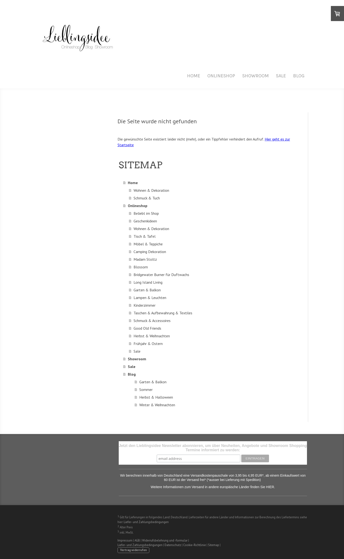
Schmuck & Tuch (147, 198)
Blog (299, 76)
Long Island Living (148, 282)
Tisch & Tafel (145, 236)
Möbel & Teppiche (148, 244)
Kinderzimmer (145, 305)
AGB (137, 540)
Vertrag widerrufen (133, 550)
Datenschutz (173, 545)
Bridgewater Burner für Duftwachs (161, 274)
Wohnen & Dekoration (151, 190)
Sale (281, 76)
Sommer (146, 389)
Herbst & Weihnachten (152, 335)
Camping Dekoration (150, 251)
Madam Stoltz (145, 259)
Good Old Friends (147, 328)
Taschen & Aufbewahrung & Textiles (163, 313)
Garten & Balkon (147, 290)
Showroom (255, 76)
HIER (270, 487)
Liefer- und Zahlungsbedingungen (146, 522)
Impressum (125, 540)
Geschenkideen (145, 221)
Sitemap (213, 545)
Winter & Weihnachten (157, 404)
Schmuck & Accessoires (152, 320)
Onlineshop (221, 76)
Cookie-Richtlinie (194, 545)
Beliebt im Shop (146, 213)
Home (193, 76)
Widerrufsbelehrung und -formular (165, 540)
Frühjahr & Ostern (148, 343)
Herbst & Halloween (156, 397)
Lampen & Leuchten (150, 297)
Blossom (141, 267)
